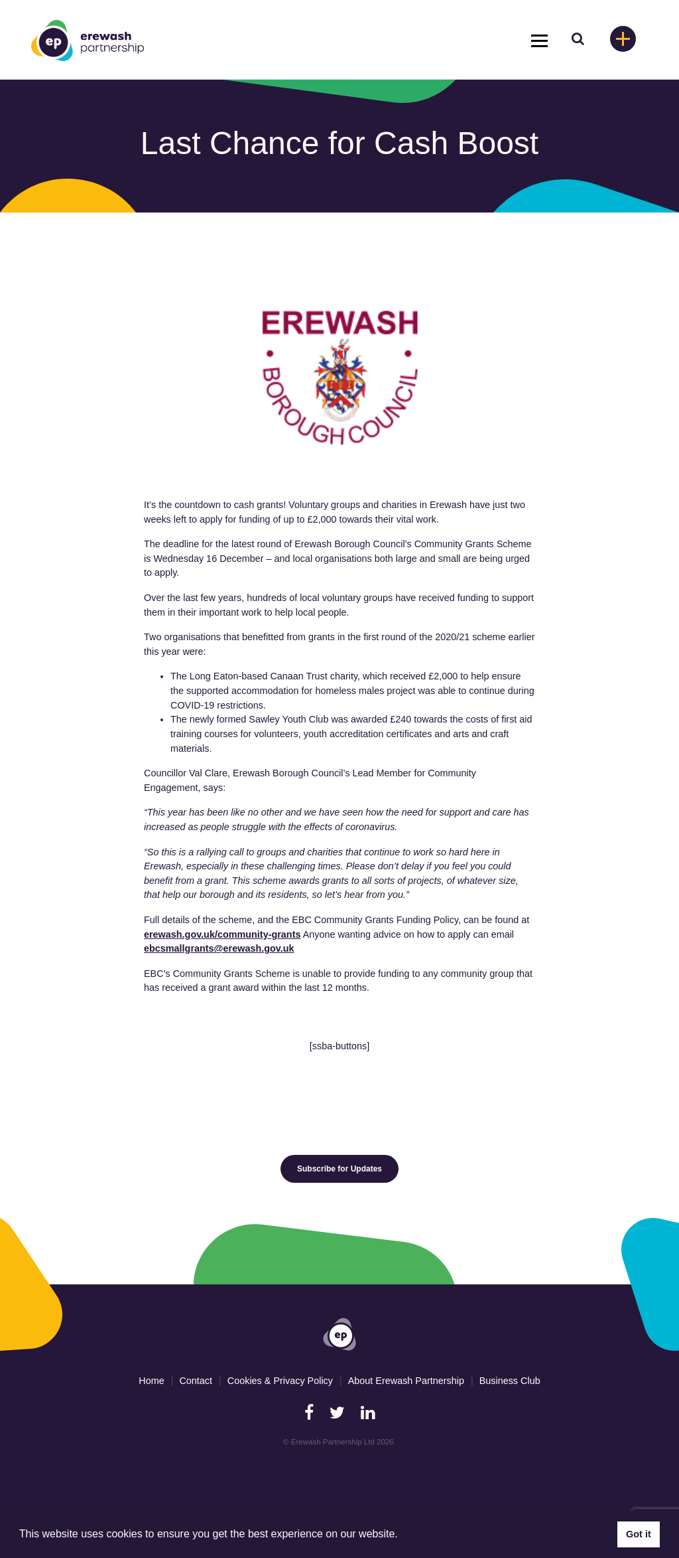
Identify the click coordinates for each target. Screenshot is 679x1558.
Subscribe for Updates (339, 1168)
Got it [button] (638, 1534)
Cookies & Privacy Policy (280, 1380)
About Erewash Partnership (406, 1380)
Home (151, 1380)
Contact (195, 1380)
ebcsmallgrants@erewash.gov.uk (219, 948)
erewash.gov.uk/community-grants (222, 934)
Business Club (509, 1380)
